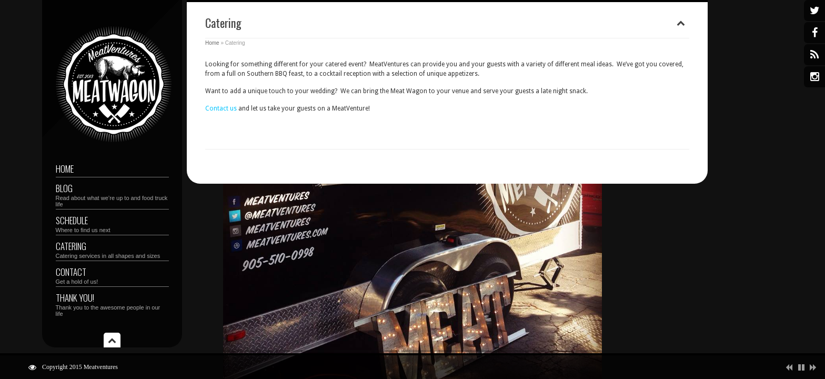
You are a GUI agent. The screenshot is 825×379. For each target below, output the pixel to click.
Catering (112, 249)
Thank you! (112, 304)
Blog (112, 194)
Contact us (221, 108)
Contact (112, 275)
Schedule (112, 223)
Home (65, 168)
